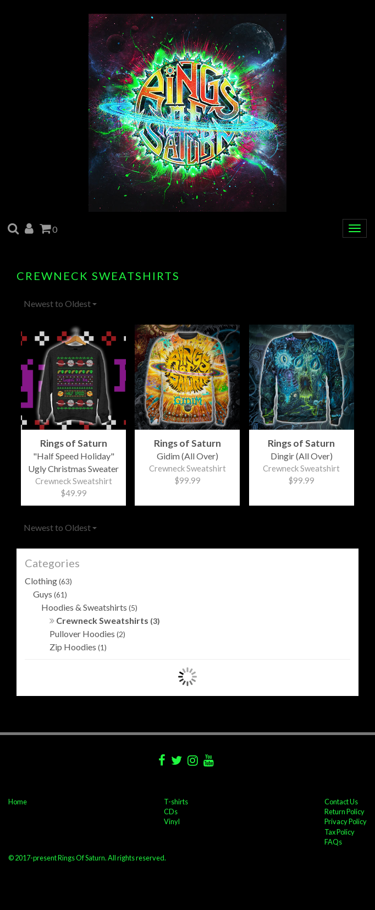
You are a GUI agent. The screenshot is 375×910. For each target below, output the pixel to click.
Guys (50, 594)
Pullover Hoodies (87, 633)
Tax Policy (339, 831)
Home (17, 801)
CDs (171, 811)
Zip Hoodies (78, 647)
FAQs (333, 841)
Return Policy (344, 811)
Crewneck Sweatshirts (104, 620)
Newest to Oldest (60, 303)
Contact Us (341, 801)
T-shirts (176, 801)
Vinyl (172, 821)
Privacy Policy (345, 821)
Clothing (48, 580)
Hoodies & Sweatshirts (89, 607)
